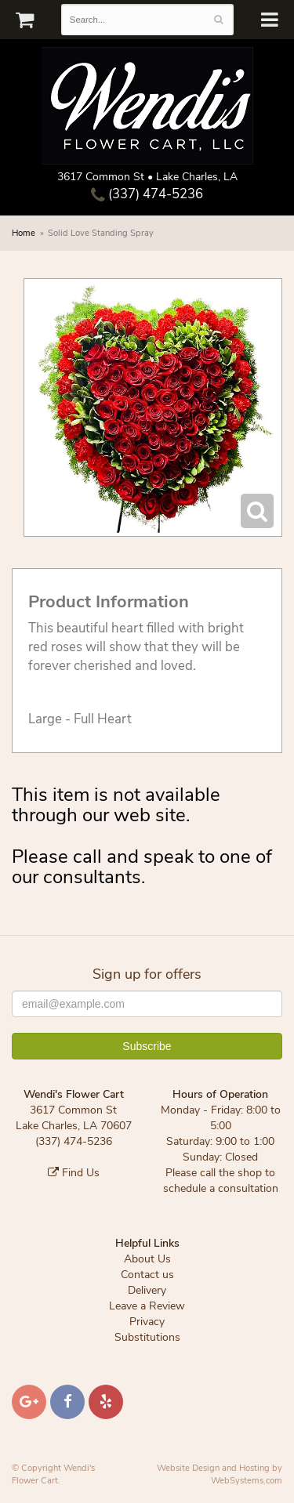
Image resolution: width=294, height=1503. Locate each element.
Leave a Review (147, 1305)
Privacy (147, 1321)
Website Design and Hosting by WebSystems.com (219, 1474)
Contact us (147, 1274)
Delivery (147, 1290)
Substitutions (147, 1337)
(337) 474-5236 (147, 194)
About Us (147, 1258)
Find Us (74, 1172)
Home (23, 233)
